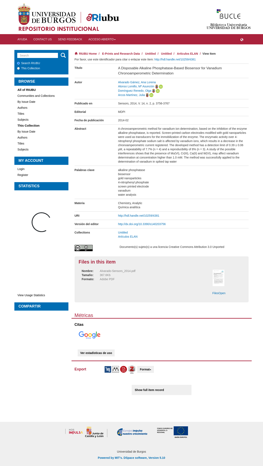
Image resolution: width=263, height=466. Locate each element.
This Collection (28, 68)
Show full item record (149, 390)
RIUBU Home (88, 53)
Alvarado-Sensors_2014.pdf (118, 271)
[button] (242, 39)
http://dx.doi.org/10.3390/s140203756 (142, 224)
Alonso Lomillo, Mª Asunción (136, 86)
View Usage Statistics (31, 295)
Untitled (150, 53)
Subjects (23, 119)
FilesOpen (219, 293)
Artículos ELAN (187, 53)
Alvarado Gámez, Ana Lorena (137, 82)
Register (22, 175)
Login (20, 169)
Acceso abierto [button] (102, 39)
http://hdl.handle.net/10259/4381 (175, 59)
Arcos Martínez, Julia (131, 95)
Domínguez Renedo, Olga (134, 90)
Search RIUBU (28, 63)
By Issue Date (26, 101)
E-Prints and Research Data (121, 53)
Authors (22, 107)
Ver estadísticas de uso (96, 353)
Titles (20, 113)
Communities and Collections (36, 95)
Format (145, 369)
